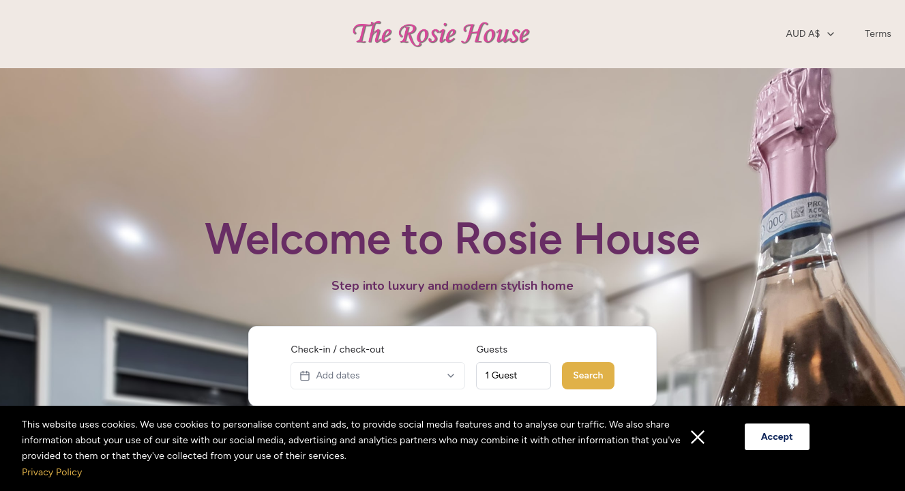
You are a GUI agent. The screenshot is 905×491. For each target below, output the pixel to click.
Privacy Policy (52, 472)
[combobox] (810, 34)
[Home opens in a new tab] (446, 34)
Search (588, 375)
